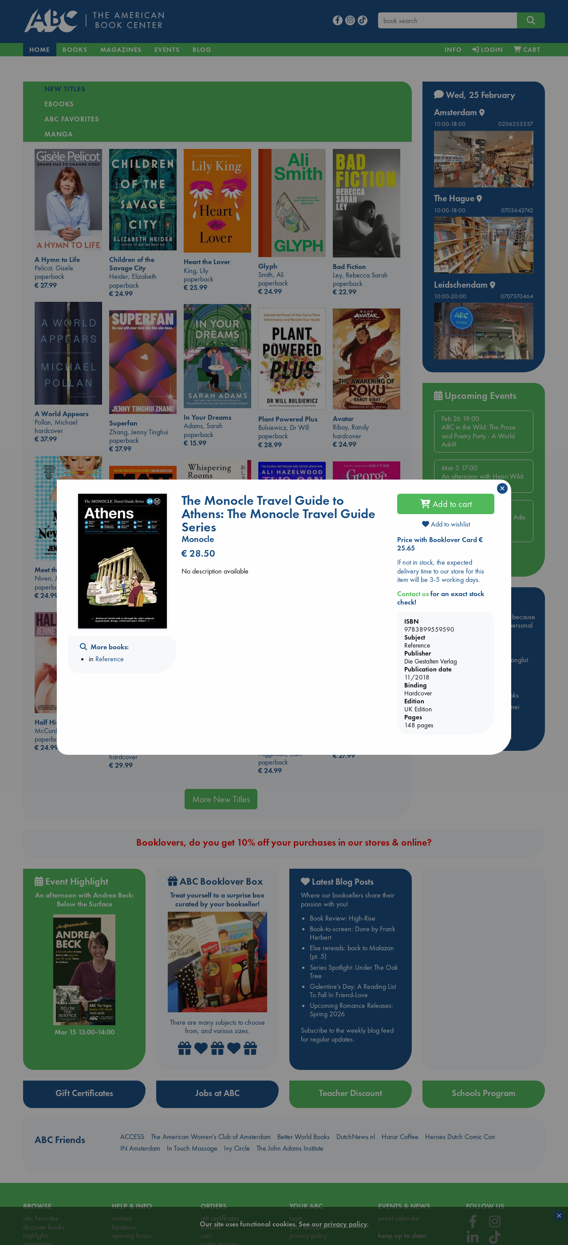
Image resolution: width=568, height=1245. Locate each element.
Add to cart (446, 504)
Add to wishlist (446, 524)
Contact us (413, 593)
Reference (109, 658)
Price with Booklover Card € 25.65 (440, 544)
